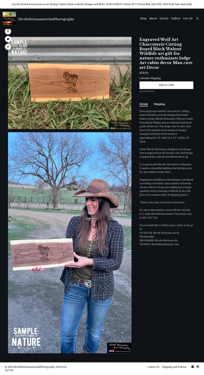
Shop (143, 18)
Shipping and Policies (174, 366)
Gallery (175, 18)
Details (144, 104)
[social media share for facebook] (8, 31)
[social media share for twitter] (8, 39)
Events (164, 18)
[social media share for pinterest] (8, 47)
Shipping (159, 104)
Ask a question (147, 91)
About (153, 18)
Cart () (187, 18)
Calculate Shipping (150, 78)
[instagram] (198, 367)
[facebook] (193, 367)
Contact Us (153, 366)
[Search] (197, 19)
